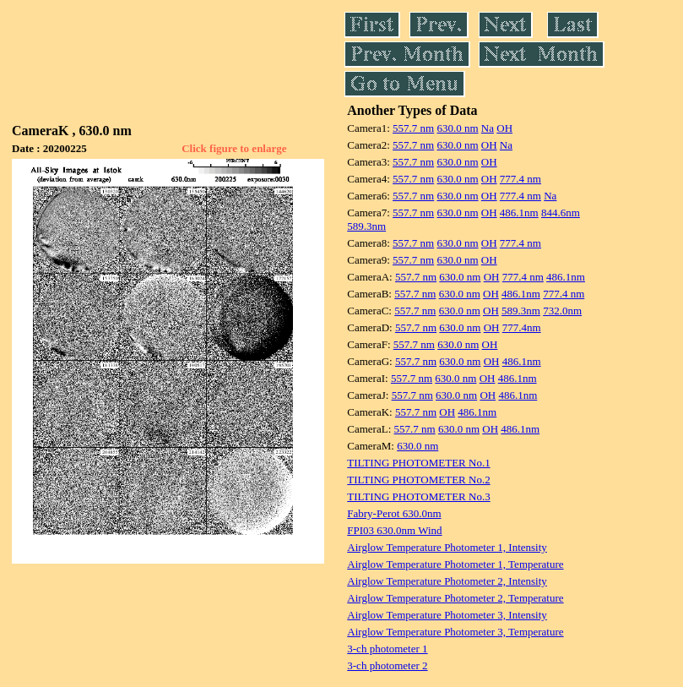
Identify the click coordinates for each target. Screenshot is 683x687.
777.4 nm (520, 178)
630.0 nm (457, 128)
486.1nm (519, 212)
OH (504, 128)
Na (487, 128)
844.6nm (560, 212)
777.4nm (521, 327)
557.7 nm (413, 128)
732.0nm (562, 310)
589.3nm (366, 226)
